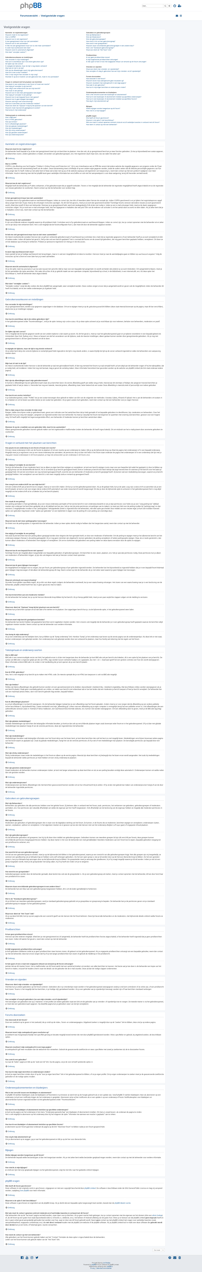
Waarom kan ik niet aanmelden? (16, 43)
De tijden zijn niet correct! (14, 64)
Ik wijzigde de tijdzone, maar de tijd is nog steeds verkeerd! (26, 66)
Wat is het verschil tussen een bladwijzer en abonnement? (106, 95)
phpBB (93, 1264)
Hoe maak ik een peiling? (14, 91)
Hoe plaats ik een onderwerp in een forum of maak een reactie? (27, 84)
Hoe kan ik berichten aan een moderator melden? (22, 104)
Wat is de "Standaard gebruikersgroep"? (100, 48)
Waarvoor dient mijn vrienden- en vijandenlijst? (102, 69)
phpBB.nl (110, 1266)
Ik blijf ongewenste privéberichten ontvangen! (102, 60)
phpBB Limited (90, 1188)
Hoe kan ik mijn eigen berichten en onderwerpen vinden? (106, 87)
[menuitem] (175, 6)
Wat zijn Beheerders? (93, 35)
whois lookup (157, 1215)
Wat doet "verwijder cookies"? (15, 52)
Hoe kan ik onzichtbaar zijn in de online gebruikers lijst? (24, 62)
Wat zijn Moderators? (93, 37)
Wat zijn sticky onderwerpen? (15, 130)
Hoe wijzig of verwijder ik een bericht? (18, 86)
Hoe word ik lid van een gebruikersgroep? (100, 41)
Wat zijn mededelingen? (13, 128)
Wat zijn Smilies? (11, 122)
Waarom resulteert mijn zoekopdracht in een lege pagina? (106, 83)
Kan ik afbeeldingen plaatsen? (15, 124)
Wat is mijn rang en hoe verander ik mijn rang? (21, 75)
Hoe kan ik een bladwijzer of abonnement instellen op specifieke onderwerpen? (113, 97)
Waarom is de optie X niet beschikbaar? (100, 120)
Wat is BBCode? (11, 117)
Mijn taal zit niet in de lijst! (14, 68)
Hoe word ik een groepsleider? (96, 43)
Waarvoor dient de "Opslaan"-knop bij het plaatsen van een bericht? (29, 106)
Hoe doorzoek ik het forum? (95, 79)
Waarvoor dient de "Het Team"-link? (99, 50)
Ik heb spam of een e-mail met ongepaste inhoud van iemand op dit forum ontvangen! (116, 62)
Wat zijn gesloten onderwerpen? (16, 133)
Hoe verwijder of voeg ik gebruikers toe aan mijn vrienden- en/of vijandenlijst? (113, 71)
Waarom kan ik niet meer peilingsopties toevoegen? (23, 93)
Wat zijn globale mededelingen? (16, 126)
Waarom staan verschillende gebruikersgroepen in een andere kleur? (110, 46)
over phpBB (24, 1190)
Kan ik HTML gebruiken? (13, 119)
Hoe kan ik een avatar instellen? (16, 72)
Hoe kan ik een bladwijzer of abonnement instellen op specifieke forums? (111, 99)
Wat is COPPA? (10, 37)
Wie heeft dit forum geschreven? (97, 118)
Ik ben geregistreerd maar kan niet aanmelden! (21, 41)
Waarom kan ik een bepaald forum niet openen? (22, 97)
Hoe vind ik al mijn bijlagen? (96, 111)
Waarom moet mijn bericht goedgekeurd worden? (22, 108)
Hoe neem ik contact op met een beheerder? (101, 125)
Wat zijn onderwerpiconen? (14, 135)
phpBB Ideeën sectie (123, 1203)
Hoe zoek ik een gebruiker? (95, 85)
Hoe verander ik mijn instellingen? (17, 60)
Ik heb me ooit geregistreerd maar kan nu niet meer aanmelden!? (28, 46)
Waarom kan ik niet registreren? (16, 39)
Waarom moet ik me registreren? (16, 35)
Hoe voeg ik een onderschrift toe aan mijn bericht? (22, 88)
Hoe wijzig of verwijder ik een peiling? (18, 95)
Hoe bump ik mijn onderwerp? (15, 110)
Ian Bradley (106, 1263)
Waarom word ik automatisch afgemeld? (19, 50)
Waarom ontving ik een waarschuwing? (19, 101)
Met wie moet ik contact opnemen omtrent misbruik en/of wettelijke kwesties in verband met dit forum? (123, 122)
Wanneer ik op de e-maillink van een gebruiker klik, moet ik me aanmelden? (32, 77)
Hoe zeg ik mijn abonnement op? (97, 101)
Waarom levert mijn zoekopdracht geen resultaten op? (105, 81)
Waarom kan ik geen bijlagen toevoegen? (19, 99)
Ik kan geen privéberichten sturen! (98, 57)
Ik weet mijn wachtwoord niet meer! (18, 48)
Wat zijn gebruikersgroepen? (96, 39)
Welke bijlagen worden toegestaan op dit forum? (103, 108)
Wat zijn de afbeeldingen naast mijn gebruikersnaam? (24, 70)
